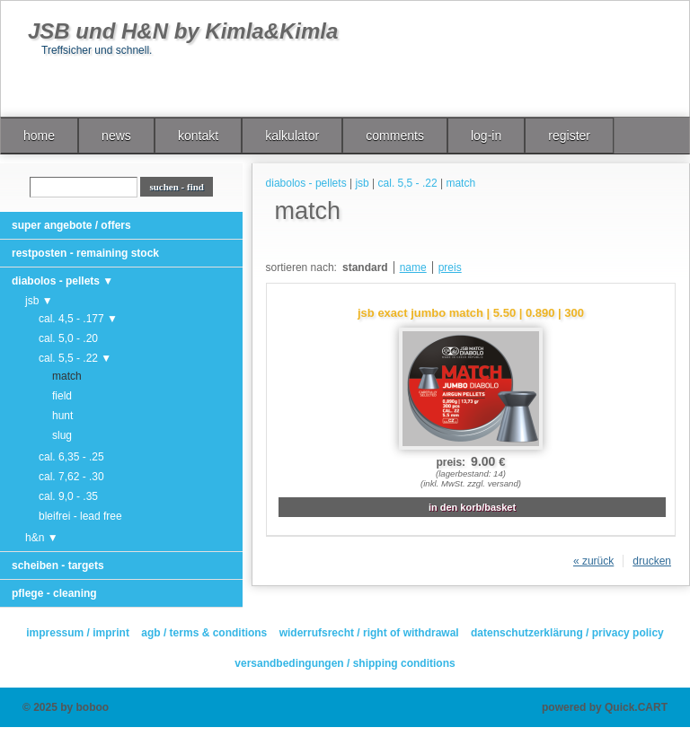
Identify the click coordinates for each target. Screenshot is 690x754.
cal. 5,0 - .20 (68, 338)
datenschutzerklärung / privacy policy (567, 633)
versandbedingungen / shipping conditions (344, 663)
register (569, 135)
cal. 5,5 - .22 (408, 183)
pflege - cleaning (54, 593)
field (62, 396)
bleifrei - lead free (80, 516)
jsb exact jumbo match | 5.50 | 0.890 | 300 (471, 313)
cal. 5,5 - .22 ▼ (75, 358)
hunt (62, 415)
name (413, 267)
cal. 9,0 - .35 (68, 496)
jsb (361, 183)
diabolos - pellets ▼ (62, 281)
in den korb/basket (472, 507)
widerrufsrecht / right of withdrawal (369, 633)
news (116, 135)
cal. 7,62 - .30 (71, 476)
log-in (486, 135)
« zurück (593, 561)
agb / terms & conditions (204, 633)
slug (62, 435)
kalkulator (292, 135)
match (67, 376)
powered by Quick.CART (605, 707)
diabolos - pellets (306, 183)
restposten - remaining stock (85, 253)
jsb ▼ (39, 300)
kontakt (198, 135)
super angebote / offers (71, 225)
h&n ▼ (41, 537)
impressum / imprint (77, 633)
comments (395, 135)
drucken (651, 561)
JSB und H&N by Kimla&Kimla (183, 31)
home (39, 135)
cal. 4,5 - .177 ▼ (78, 318)
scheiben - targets (58, 565)
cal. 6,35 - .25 (71, 457)
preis (450, 267)
